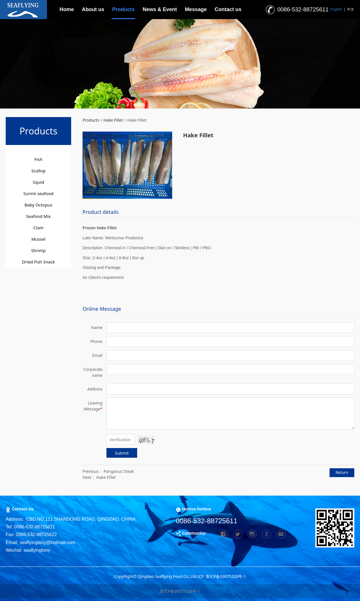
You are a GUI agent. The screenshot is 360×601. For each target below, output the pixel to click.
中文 (350, 9)
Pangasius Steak (119, 471)
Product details (101, 211)
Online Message (102, 308)
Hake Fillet (113, 120)
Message (196, 9)
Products (123, 9)
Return (342, 472)
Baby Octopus (38, 205)
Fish (38, 159)
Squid (38, 182)
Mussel (38, 239)
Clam (38, 227)
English (336, 9)
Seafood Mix (38, 216)
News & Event (160, 9)
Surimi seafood (38, 193)
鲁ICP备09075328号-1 (180, 591)
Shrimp (38, 250)
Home (66, 9)
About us (93, 9)
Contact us (228, 9)
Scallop (38, 170)
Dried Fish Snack (38, 262)
